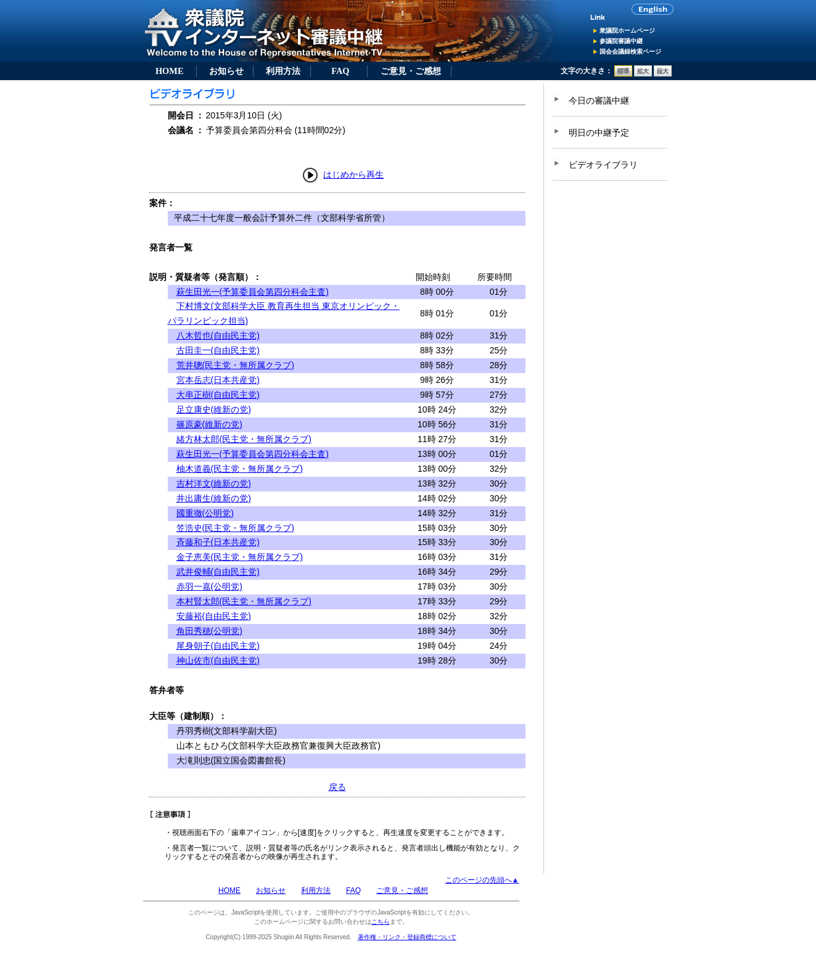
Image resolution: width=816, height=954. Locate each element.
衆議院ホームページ (627, 30)
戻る (337, 787)
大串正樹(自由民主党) (218, 395)
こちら (380, 921)
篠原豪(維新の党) (209, 424)
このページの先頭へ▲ (482, 880)
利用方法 (283, 71)
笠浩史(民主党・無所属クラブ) (235, 528)
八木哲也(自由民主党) (218, 335)
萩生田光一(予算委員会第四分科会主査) (252, 292)
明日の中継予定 (599, 133)
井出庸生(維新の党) (213, 498)
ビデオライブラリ (603, 165)
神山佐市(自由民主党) (218, 660)
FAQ (340, 71)
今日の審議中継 (599, 100)
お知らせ (226, 71)
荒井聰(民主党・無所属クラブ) (235, 365)
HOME (169, 71)
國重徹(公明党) (205, 513)
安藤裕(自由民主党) (213, 616)
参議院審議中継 (621, 41)
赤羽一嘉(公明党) (209, 586)
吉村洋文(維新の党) (213, 483)
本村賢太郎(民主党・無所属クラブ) (243, 601)
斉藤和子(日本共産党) (218, 542)
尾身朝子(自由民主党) (218, 646)
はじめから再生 (353, 174)
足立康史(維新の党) (213, 409)
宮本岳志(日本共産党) (218, 380)
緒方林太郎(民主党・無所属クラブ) (243, 439)
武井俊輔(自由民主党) (218, 572)
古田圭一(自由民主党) (218, 350)
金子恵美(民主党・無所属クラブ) (239, 557)
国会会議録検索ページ (630, 51)
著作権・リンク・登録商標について (407, 937)
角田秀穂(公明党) (209, 631)
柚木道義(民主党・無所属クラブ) (239, 469)
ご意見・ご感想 (411, 71)
